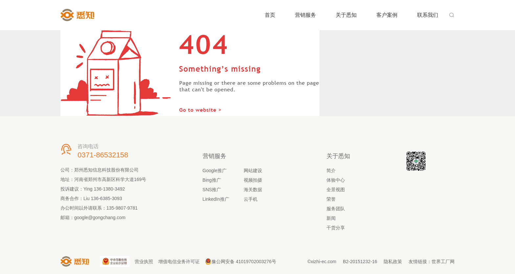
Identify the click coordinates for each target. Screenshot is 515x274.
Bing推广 (212, 180)
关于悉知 (346, 15)
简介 (331, 170)
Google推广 (215, 170)
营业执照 (144, 261)
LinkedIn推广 (216, 199)
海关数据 (253, 189)
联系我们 (427, 15)
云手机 (251, 199)
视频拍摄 (253, 180)
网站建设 (253, 170)
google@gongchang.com (99, 217)
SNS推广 (212, 189)
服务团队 (335, 208)
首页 (270, 15)
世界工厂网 (443, 261)
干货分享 (335, 227)
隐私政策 (393, 261)
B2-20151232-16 (360, 261)
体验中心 (335, 180)
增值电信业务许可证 (179, 261)
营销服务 (305, 15)
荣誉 (331, 199)
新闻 (331, 218)
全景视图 (335, 189)
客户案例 (386, 15)
